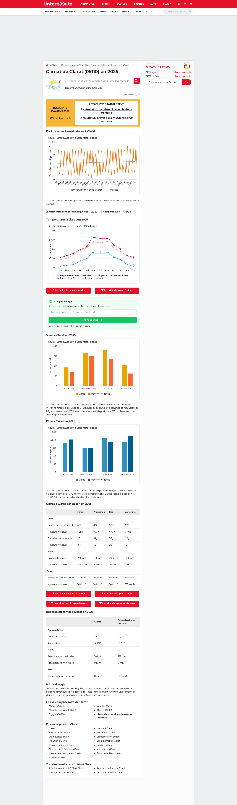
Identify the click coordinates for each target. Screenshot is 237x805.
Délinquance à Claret (59, 736)
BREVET (60, 118)
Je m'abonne (91, 320)
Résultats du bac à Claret (61, 772)
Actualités (87, 4)
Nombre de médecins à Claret (64, 749)
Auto (153, 4)
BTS (68, 118)
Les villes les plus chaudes (68, 290)
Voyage (151, 72)
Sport (106, 4)
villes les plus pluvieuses (88, 497)
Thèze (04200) (104, 710)
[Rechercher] (178, 11)
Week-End (152, 76)
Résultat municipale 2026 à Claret (66, 768)
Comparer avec (111, 211)
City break (69, 11)
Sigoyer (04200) (57, 714)
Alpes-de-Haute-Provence (106, 65)
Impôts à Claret (105, 728)
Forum (125, 11)
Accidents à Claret (106, 732)
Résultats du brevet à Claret (111, 768)
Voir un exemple (182, 72)
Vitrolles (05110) (104, 706)
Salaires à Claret (57, 757)
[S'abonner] (168, 82)
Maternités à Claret (106, 749)
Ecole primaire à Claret (108, 740)
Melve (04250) (56, 706)
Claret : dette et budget (108, 736)
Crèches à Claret (105, 745)
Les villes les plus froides (117, 290)
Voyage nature (87, 11)
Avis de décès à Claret (60, 732)
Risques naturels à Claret (62, 745)
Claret (126, 65)
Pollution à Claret (58, 740)
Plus (167, 4)
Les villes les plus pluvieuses (69, 603)
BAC (52, 118)
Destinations (52, 11)
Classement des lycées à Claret (65, 753)
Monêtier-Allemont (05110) (62, 710)
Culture (122, 4)
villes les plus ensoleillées (59, 414)
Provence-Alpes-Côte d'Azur (75, 65)
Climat (137, 11)
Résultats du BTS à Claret (110, 772)
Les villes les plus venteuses (117, 603)
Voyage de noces (109, 11)
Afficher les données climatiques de (67, 211)
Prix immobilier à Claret (109, 753)
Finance (139, 4)
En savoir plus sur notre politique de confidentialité (69, 326)
